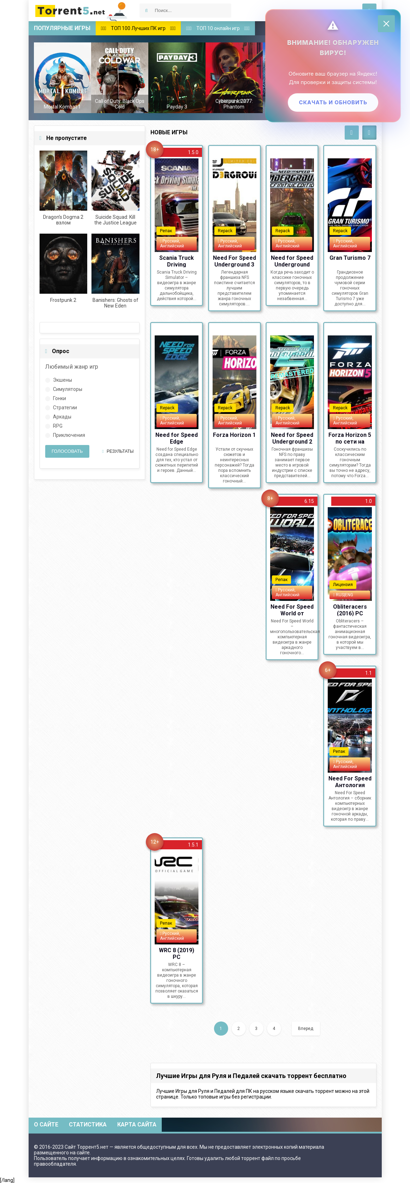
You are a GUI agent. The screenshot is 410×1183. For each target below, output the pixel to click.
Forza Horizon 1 (234, 435)
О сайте (46, 1124)
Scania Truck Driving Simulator (176, 260)
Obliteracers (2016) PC (350, 609)
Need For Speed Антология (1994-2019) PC (350, 781)
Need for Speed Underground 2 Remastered (292, 438)
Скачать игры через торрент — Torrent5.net (82, 10)
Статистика (88, 1124)
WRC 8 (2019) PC (176, 953)
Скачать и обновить (332, 103)
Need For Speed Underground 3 (234, 260)
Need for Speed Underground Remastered (292, 260)
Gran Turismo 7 (349, 257)
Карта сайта (136, 1124)
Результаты (117, 451)
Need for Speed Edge (176, 438)
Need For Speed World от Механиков (292, 609)
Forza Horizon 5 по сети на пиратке (349, 438)
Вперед (305, 1028)
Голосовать (67, 451)
